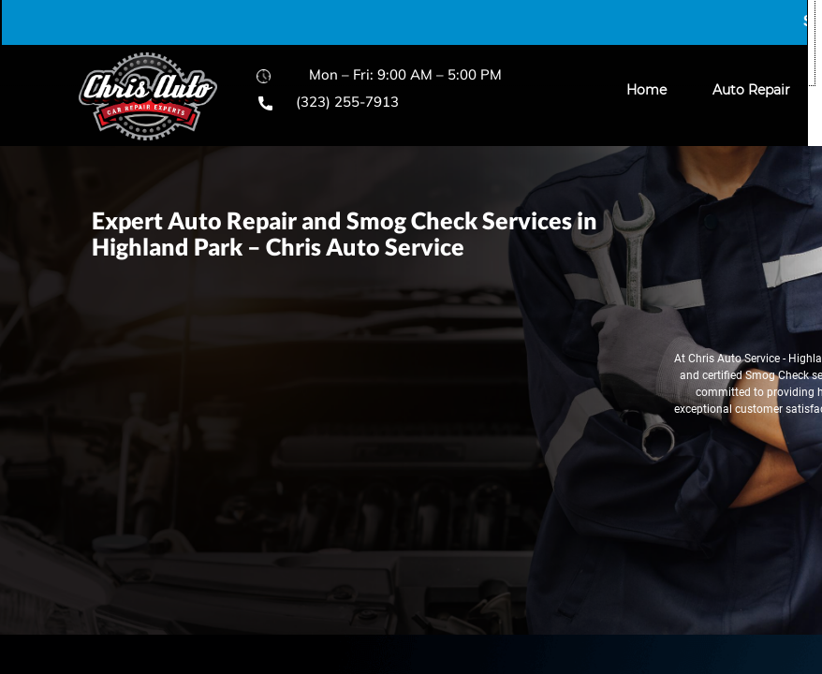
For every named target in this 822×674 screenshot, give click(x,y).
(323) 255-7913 (347, 101)
